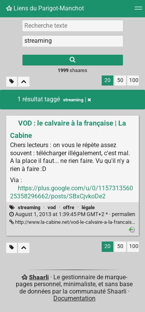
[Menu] (138, 10)
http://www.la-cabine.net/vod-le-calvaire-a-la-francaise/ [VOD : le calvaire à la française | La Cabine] (72, 222)
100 (133, 80)
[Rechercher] (72, 60)
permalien (72, 214)
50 (120, 80)
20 (107, 80)
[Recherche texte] (72, 25)
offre (68, 207)
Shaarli (39, 277)
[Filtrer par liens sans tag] (11, 82)
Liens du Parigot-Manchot (45, 8)
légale (88, 207)
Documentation (74, 298)
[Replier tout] (23, 82)
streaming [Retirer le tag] (77, 99)
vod (52, 207)
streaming (29, 207)
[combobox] (72, 41)
